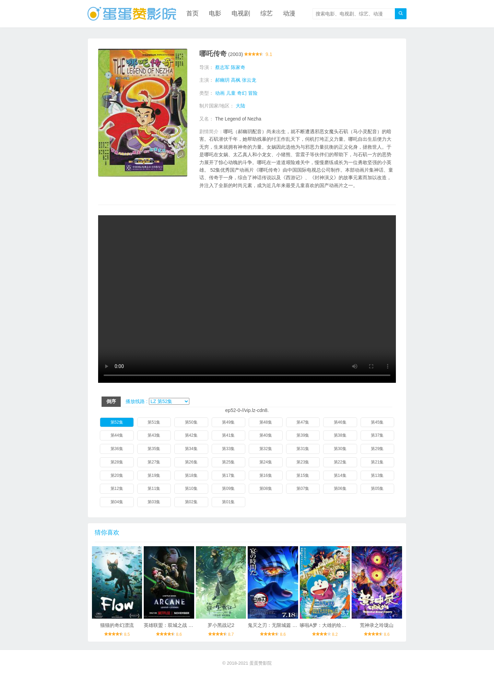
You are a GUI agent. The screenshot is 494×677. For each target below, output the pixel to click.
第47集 (302, 422)
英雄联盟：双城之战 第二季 (173, 625)
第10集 (191, 488)
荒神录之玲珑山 (376, 625)
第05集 (377, 488)
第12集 (116, 488)
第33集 (228, 448)
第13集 (377, 475)
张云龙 (249, 80)
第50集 (191, 422)
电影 (215, 13)
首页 (192, 13)
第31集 (302, 448)
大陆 (240, 105)
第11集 (154, 488)
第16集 (265, 475)
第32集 (265, 448)
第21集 (377, 462)
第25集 (228, 462)
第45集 (377, 422)
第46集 (340, 422)
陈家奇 (238, 67)
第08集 (265, 488)
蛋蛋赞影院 (260, 663)
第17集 (228, 475)
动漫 (289, 13)
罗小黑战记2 (221, 625)
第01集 (228, 502)
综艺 (266, 13)
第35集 (154, 448)
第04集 (116, 502)
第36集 (116, 448)
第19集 (154, 475)
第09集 (228, 488)
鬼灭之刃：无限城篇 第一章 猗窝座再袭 (290, 625)
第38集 (340, 435)
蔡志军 (222, 67)
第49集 (228, 422)
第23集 (302, 462)
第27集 (154, 462)
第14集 (340, 475)
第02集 (191, 502)
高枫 (235, 80)
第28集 (116, 462)
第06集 (340, 488)
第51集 (154, 422)
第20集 (116, 475)
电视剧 (241, 13)
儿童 (231, 93)
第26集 (191, 462)
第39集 (302, 435)
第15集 (302, 475)
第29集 (377, 448)
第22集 (340, 462)
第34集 (191, 448)
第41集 (228, 435)
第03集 (154, 502)
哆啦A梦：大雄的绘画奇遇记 (330, 625)
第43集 (154, 435)
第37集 (377, 435)
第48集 (265, 422)
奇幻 (242, 93)
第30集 (340, 448)
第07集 (302, 488)
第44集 (116, 435)
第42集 (191, 435)
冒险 (253, 93)
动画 (220, 93)
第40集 (265, 435)
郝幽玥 (222, 80)
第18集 (191, 475)
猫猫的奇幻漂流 (117, 625)
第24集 (265, 462)
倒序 (111, 401)
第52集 (116, 422)
